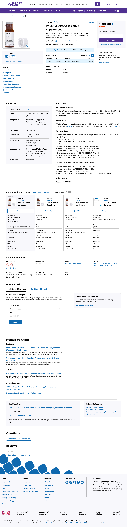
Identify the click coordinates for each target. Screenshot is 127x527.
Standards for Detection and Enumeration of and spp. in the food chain (33, 348)
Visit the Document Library (84, 305)
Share (91, 22)
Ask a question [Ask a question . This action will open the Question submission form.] (73, 41)
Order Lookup (90, 11)
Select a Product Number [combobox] (19, 309)
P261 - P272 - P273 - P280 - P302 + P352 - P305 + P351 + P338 (105, 265)
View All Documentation (13, 62)
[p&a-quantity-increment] (121, 35)
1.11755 (69, 126)
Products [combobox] (32, 4)
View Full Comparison (41, 192)
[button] (78, 11)
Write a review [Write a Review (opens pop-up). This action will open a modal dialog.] (62, 41)
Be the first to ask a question (19, 438)
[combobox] (64, 4)
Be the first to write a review (19, 454)
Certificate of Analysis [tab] (16, 289)
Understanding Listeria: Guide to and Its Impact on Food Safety (33, 358)
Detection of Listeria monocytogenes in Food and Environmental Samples (33, 373)
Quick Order (102, 11)
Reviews (5, 93)
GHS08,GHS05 (11, 268)
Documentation (8, 81)
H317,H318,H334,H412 (73, 264)
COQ (13, 57)
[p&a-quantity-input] (111, 36)
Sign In (56, 50)
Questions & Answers (10, 90)
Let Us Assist (104, 63)
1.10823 (116, 126)
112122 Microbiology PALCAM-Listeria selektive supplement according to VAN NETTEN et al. (33, 387)
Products (4, 16)
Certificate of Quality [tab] (39, 289)
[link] (12, 481)
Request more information (111, 45)
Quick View (20, 211)
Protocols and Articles (10, 84)
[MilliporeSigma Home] (15, 4)
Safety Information (9, 78)
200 (27, 109)
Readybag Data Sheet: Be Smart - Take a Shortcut (24, 392)
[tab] (6, 16)
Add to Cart (111, 40)
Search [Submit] (15, 322)
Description (6, 73)
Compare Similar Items (11, 75)
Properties (6, 70)
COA (6, 57)
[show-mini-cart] (114, 10)
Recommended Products (11, 87)
